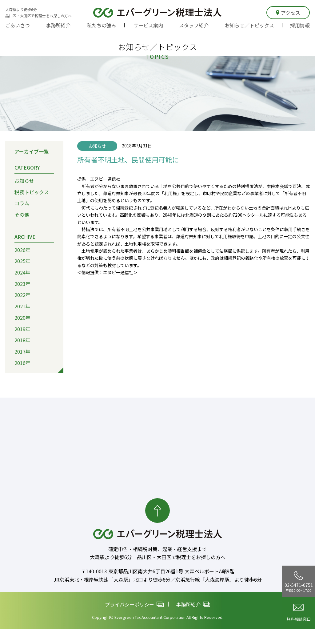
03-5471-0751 (299, 581)
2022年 (22, 294)
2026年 (22, 249)
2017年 (22, 351)
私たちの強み (101, 25)
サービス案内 (148, 25)
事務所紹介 (58, 25)
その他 (21, 214)
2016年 (22, 363)
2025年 (22, 261)
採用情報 (300, 25)
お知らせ (24, 180)
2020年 (22, 317)
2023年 (22, 283)
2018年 (22, 340)
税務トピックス (31, 192)
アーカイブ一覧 (31, 151)
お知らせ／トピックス (249, 25)
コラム (21, 203)
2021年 (22, 306)
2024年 (22, 272)
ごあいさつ (17, 25)
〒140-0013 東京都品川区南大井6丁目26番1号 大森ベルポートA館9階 (157, 571)
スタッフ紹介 (194, 25)
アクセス (288, 12)
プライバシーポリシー (134, 604)
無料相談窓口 (299, 613)
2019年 (22, 328)
